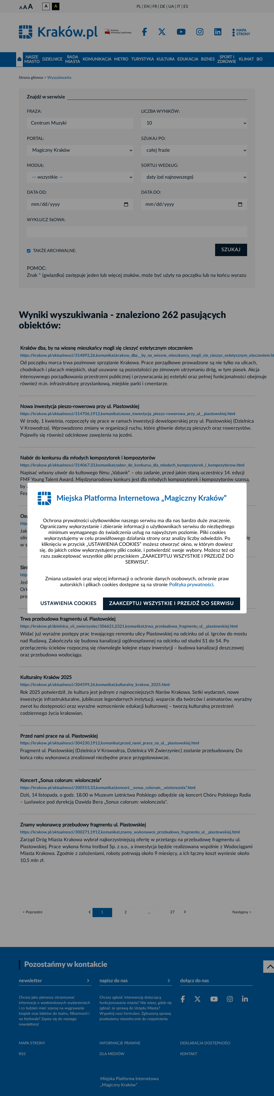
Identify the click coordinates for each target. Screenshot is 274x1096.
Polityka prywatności (191, 584)
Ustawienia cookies (68, 603)
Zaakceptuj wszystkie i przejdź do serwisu (172, 603)
